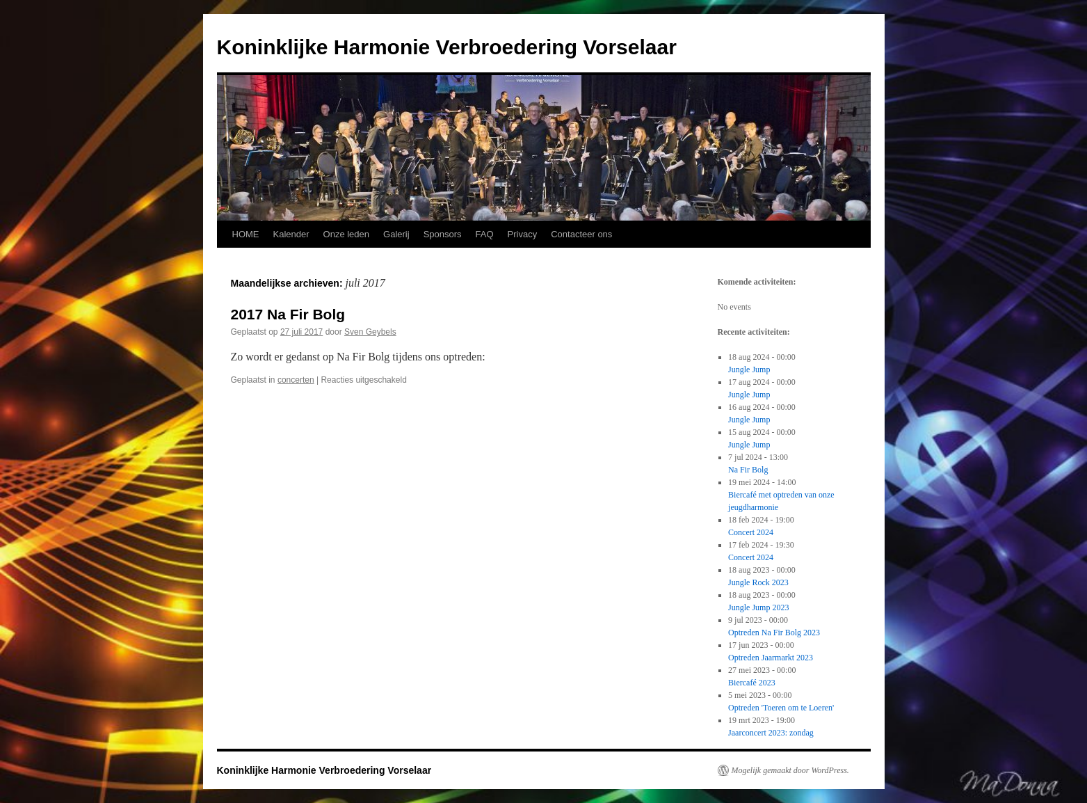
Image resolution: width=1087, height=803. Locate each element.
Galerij (396, 234)
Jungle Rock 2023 (758, 582)
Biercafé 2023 (751, 682)
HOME (245, 234)
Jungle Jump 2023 (758, 607)
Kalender (291, 234)
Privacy (523, 234)
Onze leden (346, 234)
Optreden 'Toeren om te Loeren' (781, 708)
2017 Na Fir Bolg (288, 314)
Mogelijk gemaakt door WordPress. (790, 770)
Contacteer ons (581, 234)
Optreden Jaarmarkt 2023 (770, 657)
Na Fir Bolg (748, 470)
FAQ (485, 234)
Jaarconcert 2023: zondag (771, 733)
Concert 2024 (750, 532)
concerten (295, 380)
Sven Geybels (370, 332)
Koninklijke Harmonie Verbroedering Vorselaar (447, 46)
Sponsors (443, 234)
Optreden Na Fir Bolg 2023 (774, 632)
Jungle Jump (749, 369)
